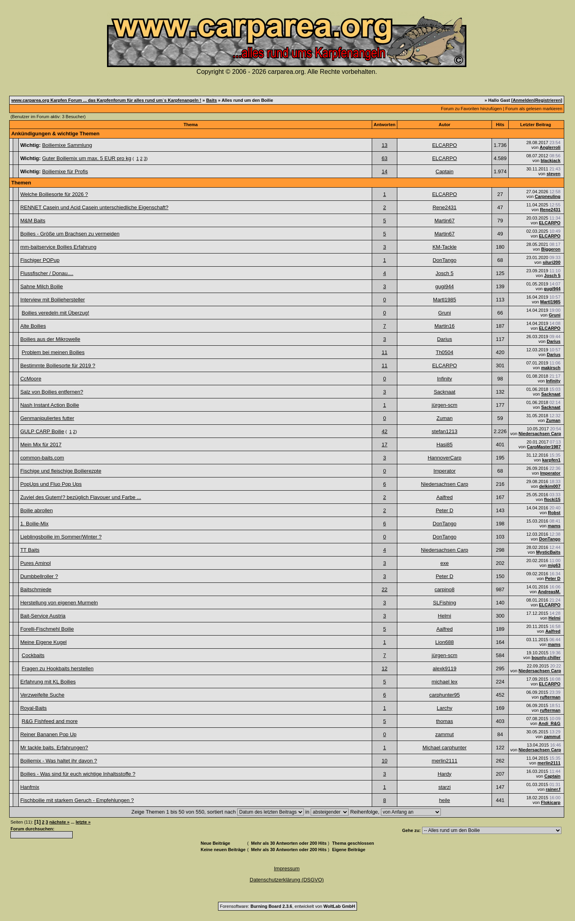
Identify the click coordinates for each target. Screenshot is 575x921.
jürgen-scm (444, 405)
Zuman (444, 418)
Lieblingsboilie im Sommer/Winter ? (61, 537)
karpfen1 (551, 460)
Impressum (286, 868)
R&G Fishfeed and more (49, 721)
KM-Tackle (444, 247)
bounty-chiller (546, 657)
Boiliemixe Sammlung (67, 145)
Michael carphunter (444, 748)
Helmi (444, 616)
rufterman (550, 697)
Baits (211, 100)
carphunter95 (444, 695)
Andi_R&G (550, 723)
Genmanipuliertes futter (47, 418)
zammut (444, 734)
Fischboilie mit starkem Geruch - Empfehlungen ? (77, 800)
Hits (500, 124)
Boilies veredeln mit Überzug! (55, 313)
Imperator (444, 471)
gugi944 (444, 286)
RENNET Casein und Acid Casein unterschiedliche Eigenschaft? (94, 207)
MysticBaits (548, 552)
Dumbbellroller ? (39, 576)
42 (384, 431)
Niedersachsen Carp (540, 433)
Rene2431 (444, 207)
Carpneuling (547, 196)
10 (384, 761)
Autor (444, 124)
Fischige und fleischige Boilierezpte (60, 471)
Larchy (444, 708)
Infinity (444, 379)
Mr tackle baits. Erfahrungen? (54, 748)
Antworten (384, 124)
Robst (554, 512)
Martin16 (444, 326)
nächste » (59, 822)
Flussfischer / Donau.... (46, 273)
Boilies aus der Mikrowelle (50, 339)
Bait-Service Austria (42, 616)
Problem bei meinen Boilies (53, 352)
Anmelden (523, 100)
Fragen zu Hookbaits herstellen (57, 668)
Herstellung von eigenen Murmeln (59, 603)
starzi (444, 787)
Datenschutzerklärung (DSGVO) (287, 880)
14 (384, 171)
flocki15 (552, 499)
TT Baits (30, 550)
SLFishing (444, 603)
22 (384, 589)
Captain (445, 171)
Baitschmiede (36, 589)
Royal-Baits (33, 708)
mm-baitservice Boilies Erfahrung (58, 247)
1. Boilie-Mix (34, 524)
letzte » (82, 822)
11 (384, 352)
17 (384, 445)
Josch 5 (445, 273)
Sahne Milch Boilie (41, 286)
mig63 (554, 565)
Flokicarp (551, 802)
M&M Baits (33, 221)
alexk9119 (444, 668)
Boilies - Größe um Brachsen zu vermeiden (70, 234)
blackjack (551, 160)
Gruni (444, 313)
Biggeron (550, 249)
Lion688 (444, 642)
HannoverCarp (445, 458)
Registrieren (548, 100)
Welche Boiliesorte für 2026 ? (54, 194)
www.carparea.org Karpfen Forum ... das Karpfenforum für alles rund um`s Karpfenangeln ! (106, 100)
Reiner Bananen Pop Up (48, 734)
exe (444, 563)
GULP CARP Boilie (42, 431)
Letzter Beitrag (535, 124)
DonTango (444, 260)
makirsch (550, 367)
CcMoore (31, 379)
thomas (444, 721)
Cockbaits (33, 655)
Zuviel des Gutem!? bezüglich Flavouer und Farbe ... (80, 497)
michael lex (445, 682)
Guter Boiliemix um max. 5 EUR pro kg (86, 158)
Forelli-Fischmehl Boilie (47, 629)
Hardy (445, 774)
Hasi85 (444, 445)
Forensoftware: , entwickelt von (287, 906)
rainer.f (553, 789)
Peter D (444, 510)
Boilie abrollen (36, 510)
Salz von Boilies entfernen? (51, 392)
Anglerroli (550, 147)
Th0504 (444, 352)
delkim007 (549, 486)
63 (384, 158)
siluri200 (552, 262)
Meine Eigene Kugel (43, 642)
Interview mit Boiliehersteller (52, 300)
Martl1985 (444, 300)
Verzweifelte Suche (42, 695)
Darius (444, 339)
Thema (191, 124)
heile (444, 800)
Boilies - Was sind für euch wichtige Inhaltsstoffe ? (77, 774)
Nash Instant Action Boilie (49, 405)
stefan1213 (444, 431)
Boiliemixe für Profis (65, 171)
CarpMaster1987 (544, 446)
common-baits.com (42, 458)
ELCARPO (444, 145)
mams (554, 525)
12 (384, 668)
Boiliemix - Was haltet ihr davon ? (58, 761)
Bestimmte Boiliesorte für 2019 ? (57, 365)
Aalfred (444, 497)
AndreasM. (549, 591)
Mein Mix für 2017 (40, 445)
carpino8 (444, 589)
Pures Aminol (35, 563)
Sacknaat (444, 392)
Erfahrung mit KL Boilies (48, 682)
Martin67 (444, 221)
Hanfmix (30, 787)
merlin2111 (444, 761)
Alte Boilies (33, 326)
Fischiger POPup (39, 260)
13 (384, 145)
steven (554, 173)
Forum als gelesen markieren (534, 108)
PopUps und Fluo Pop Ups (51, 484)
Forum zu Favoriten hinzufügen (471, 108)
